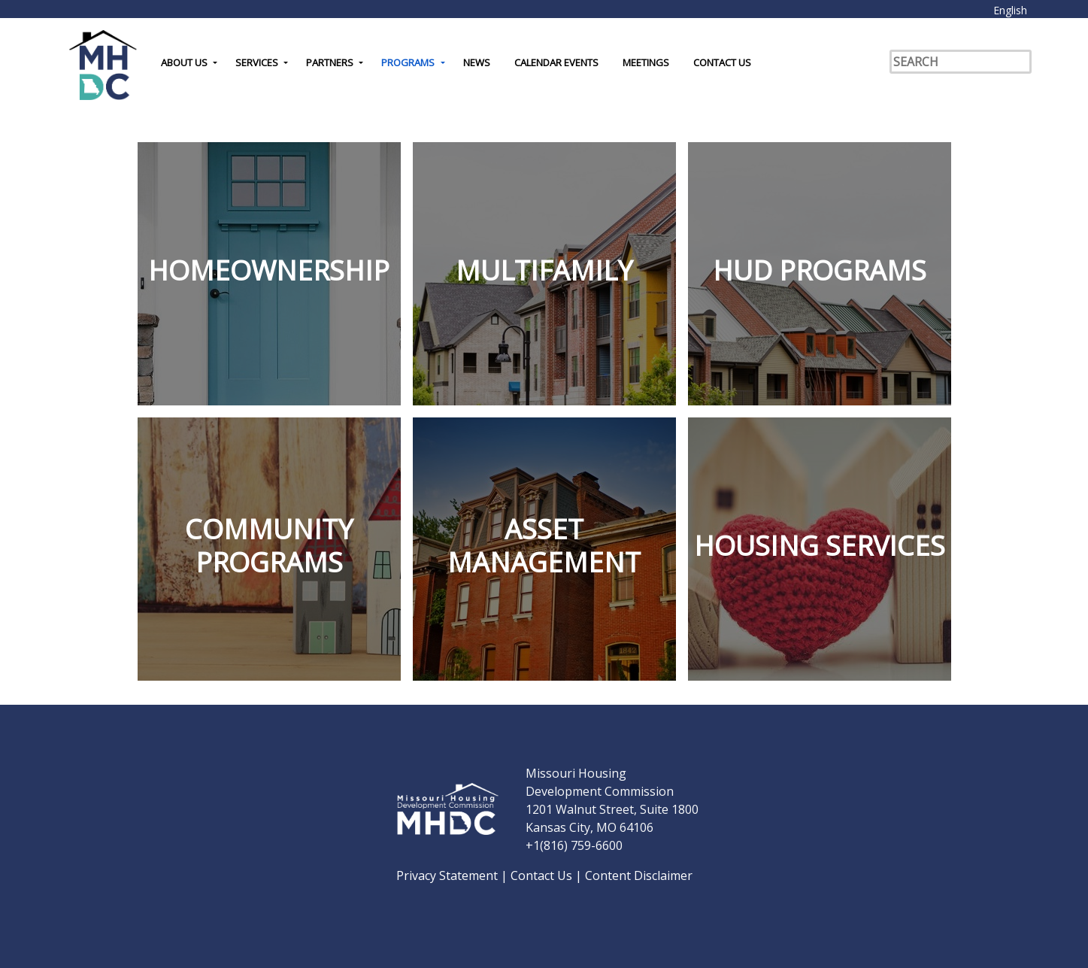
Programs (408, 62)
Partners (329, 62)
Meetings (646, 62)
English (1010, 10)
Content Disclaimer (639, 875)
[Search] (960, 62)
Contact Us (722, 62)
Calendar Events (556, 62)
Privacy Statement (448, 875)
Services (256, 62)
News (476, 62)
